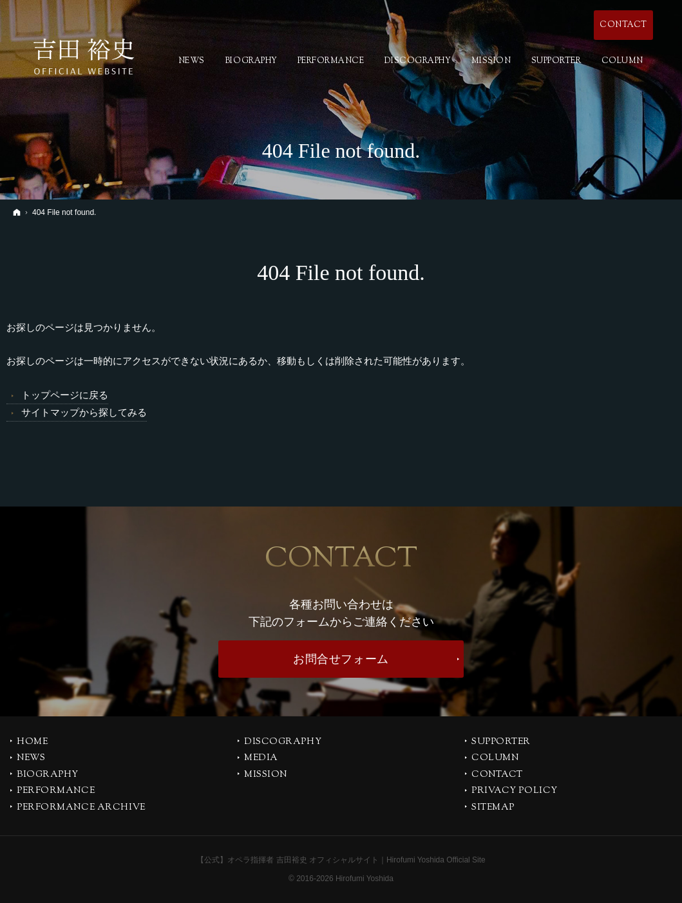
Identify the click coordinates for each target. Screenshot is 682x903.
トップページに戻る (64, 394)
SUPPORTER (501, 743)
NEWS (31, 759)
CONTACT (497, 775)
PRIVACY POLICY (514, 791)
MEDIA (261, 759)
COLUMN (494, 759)
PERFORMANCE (56, 791)
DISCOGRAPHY (282, 743)
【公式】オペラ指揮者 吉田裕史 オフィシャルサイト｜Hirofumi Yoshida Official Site (341, 859)
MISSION (265, 775)
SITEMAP (493, 808)
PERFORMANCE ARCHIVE (81, 808)
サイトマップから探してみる (84, 412)
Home (32, 743)
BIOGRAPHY (48, 775)
